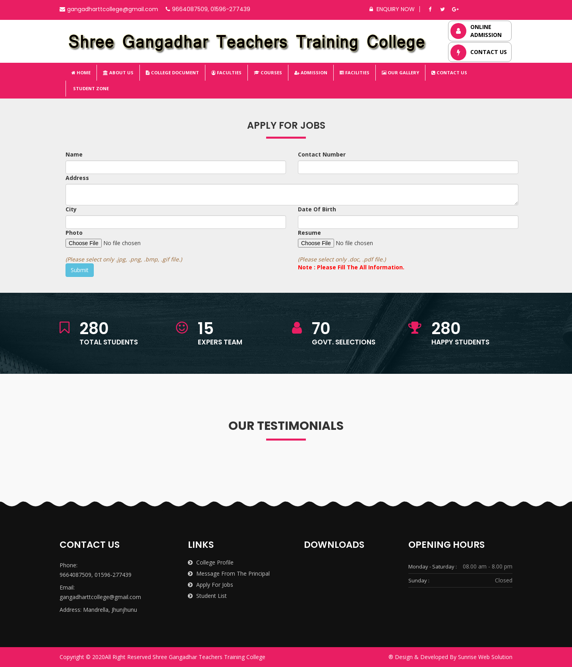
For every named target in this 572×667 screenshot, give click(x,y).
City (71, 209)
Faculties (226, 72)
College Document (172, 72)
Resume (309, 232)
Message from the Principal (229, 573)
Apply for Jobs (210, 584)
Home (81, 72)
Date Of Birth (317, 209)
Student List (207, 595)
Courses (268, 72)
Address (77, 178)
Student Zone (90, 88)
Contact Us (449, 72)
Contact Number (322, 154)
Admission (310, 72)
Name (74, 154)
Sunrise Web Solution (485, 657)
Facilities (354, 72)
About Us (118, 72)
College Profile (211, 562)
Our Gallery (400, 72)
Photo (74, 232)
